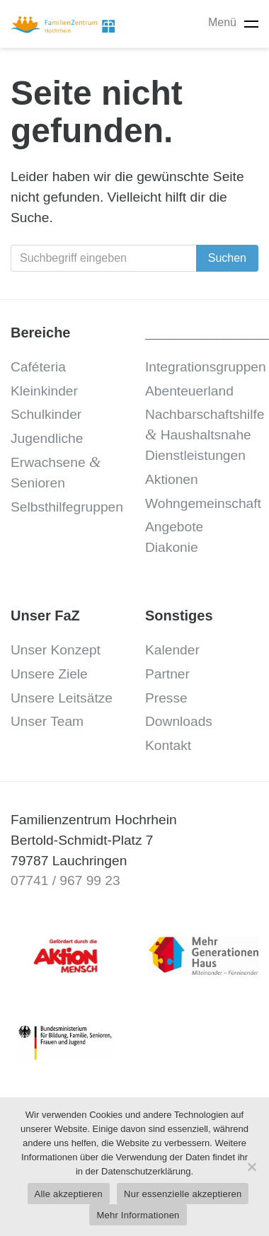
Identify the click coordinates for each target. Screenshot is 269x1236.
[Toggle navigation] (251, 23)
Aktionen (171, 479)
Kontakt (168, 745)
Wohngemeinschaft (203, 503)
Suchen (227, 258)
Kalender (172, 649)
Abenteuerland (189, 390)
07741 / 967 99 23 (65, 880)
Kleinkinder (44, 390)
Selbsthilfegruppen (67, 506)
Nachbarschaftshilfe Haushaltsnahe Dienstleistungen (205, 435)
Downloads (178, 721)
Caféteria (38, 366)
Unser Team (47, 721)
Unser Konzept (56, 649)
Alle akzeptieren (69, 1194)
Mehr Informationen (137, 1215)
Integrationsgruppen (205, 366)
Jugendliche (47, 438)
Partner (167, 673)
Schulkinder (46, 414)
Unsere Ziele (49, 673)
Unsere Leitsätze (62, 698)
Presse (166, 698)
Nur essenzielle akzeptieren (182, 1194)
